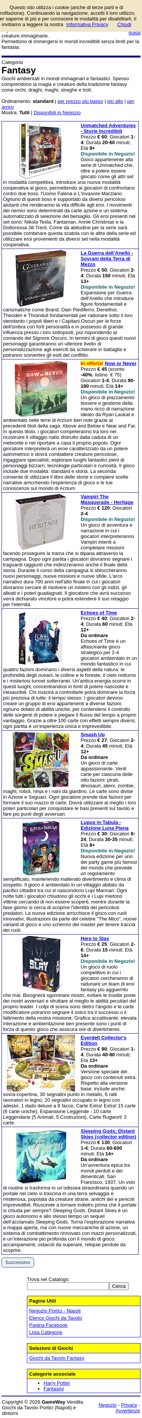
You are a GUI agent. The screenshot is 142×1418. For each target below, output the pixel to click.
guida (134, 33)
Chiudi (124, 24)
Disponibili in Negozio (57, 112)
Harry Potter (57, 1383)
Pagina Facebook (48, 1325)
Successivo (17, 1262)
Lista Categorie (45, 1332)
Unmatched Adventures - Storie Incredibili (108, 128)
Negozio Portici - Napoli (55, 1311)
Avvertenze (127, 1410)
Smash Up (93, 734)
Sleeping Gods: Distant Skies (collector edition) (108, 1134)
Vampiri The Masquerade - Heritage (107, 499)
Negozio (107, 1405)
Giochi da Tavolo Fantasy (56, 1358)
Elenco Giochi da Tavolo (55, 1318)
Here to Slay (95, 938)
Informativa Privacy (87, 24)
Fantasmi (54, 1389)
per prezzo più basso (80, 101)
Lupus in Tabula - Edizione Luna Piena (104, 825)
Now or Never (121, 363)
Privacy (129, 1405)
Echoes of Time (99, 613)
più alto (115, 101)
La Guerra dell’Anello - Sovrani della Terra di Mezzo (107, 258)
